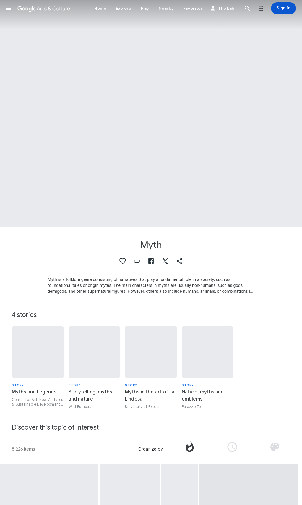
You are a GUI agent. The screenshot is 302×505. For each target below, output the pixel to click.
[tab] (189, 449)
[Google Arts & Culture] (44, 8)
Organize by (150, 449)
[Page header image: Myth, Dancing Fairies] (151, 113)
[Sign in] (283, 8)
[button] (8, 8)
